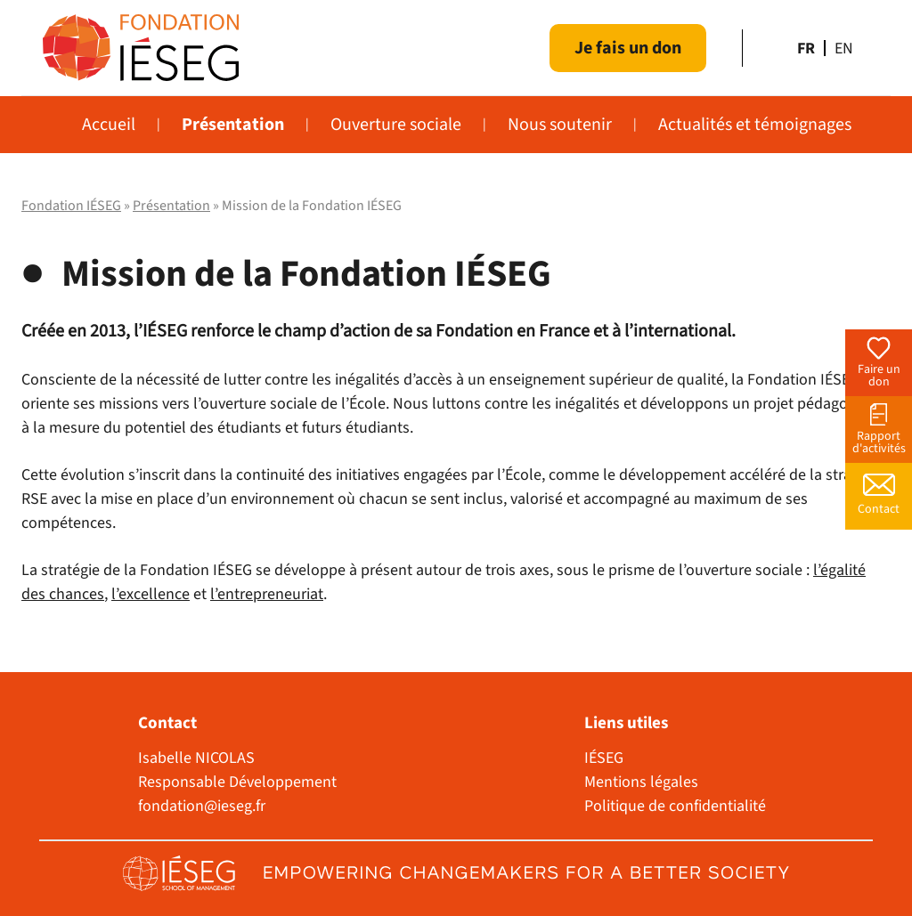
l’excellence (150, 594)
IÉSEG (603, 758)
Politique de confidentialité (675, 806)
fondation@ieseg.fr (201, 806)
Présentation (233, 124)
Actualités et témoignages (754, 124)
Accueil (108, 124)
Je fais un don (627, 48)
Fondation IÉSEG (71, 205)
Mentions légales (641, 782)
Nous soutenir (560, 124)
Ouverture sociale (395, 124)
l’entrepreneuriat (266, 594)
